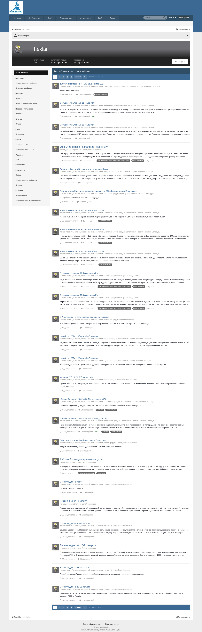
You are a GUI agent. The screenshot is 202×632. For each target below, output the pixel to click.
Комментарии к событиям (26, 178)
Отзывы (18, 183)
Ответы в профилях (23, 86)
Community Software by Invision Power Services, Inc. (101, 628)
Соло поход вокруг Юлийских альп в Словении (83, 438)
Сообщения (20, 163)
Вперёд (78, 75)
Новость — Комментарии (26, 101)
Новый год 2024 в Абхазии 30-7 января (79, 334)
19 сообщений (82, 114)
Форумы (17, 18)
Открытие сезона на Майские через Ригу (84, 145)
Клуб (50, 18)
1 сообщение (85, 389)
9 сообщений (86, 159)
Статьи (18, 122)
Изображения (21, 193)
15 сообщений (83, 93)
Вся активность (21, 71)
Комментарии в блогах (25, 147)
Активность (85, 18)
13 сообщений (85, 408)
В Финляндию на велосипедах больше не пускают (84, 315)
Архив (112, 18)
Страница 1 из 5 (96, 75)
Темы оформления (92, 622)
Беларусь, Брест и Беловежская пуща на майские (84, 167)
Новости (18, 96)
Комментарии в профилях (26, 81)
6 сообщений (85, 181)
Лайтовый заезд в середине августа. (81, 457)
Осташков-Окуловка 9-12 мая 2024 (77, 101)
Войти (172, 18)
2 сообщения (84, 449)
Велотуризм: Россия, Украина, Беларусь (143, 84)
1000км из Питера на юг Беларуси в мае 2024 (82, 82)
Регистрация (184, 17)
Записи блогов (21, 142)
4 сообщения (86, 348)
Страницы (19, 132)
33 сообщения (84, 200)
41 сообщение (87, 326)
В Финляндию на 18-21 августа (75, 521)
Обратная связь (112, 622)
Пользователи (66, 18)
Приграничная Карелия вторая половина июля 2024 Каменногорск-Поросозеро (98, 189)
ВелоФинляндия (127, 317)
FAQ (100, 18)
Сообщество (34, 18)
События (19, 173)
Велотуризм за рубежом (92, 148)
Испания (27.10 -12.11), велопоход (77, 375)
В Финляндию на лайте (71, 480)
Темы (17, 158)
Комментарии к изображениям (28, 198)
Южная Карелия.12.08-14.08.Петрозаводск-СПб (83, 397)
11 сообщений (86, 535)
